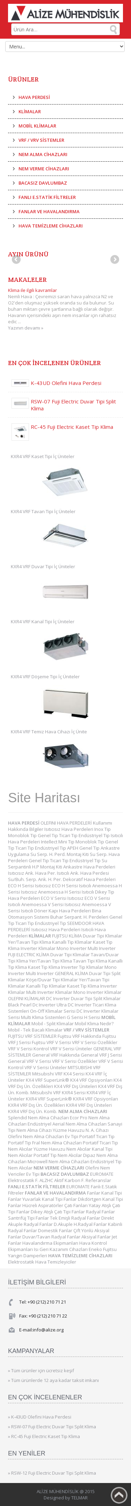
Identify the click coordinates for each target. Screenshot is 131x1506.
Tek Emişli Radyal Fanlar (75, 1218)
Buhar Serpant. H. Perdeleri (79, 917)
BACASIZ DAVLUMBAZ (43, 183)
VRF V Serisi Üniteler (71, 1048)
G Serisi (75, 1017)
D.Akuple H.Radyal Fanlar (81, 1224)
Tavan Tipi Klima (90, 961)
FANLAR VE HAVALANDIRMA (49, 211)
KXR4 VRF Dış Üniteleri (89, 1105)
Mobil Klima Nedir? (94, 1023)
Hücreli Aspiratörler (43, 1205)
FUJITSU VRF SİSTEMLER (33, 1036)
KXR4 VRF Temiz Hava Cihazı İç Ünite (49, 731)
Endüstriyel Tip (95, 835)
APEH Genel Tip (84, 848)
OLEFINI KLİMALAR (27, 998)
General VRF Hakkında (56, 1055)
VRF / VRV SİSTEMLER (41, 140)
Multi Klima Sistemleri (44, 1017)
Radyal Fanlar (100, 1211)
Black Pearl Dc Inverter (32, 1005)
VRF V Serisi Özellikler (94, 1042)
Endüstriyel (40, 1124)
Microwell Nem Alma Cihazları (59, 1161)
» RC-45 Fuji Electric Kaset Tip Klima (44, 1436)
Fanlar (94, 1193)
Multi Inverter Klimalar (49, 992)
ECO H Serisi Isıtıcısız (30, 885)
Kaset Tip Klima (44, 967)
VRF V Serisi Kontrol (29, 1048)
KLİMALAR (30, 111)
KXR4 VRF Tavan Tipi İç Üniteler (43, 511)
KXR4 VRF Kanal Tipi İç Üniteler (42, 621)
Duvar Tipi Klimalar (102, 936)
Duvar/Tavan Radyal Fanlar (51, 1237)
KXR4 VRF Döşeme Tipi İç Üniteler (45, 676)
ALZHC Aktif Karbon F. (62, 1180)
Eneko (96, 1249)
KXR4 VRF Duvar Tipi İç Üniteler (43, 566)
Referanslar (98, 1180)
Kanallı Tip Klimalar (72, 942)
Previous (17, 260)
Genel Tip (48, 835)
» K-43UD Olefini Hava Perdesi (39, 1417)
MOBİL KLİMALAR (37, 126)
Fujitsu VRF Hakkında (80, 1036)
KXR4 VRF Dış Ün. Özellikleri (37, 1105)
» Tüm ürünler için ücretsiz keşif (41, 1370)
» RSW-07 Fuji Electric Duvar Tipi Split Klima (52, 1426)
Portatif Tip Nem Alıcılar (58, 1155)
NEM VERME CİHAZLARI (44, 168)
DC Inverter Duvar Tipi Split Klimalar (83, 998)
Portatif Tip (20, 1143)
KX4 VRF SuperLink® (48, 1080)
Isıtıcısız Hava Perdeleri (69, 829)
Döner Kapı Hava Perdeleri (63, 911)
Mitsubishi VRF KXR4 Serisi (58, 1092)
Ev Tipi (72, 1136)
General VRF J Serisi (101, 1055)
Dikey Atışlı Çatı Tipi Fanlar (58, 1211)
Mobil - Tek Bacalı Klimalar (36, 1030)
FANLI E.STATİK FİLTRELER (47, 197)
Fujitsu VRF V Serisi (52, 1042)
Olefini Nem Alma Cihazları (36, 1136)
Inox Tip (102, 829)
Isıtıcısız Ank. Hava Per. (32, 873)
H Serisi (92, 1017)
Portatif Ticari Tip (97, 1136)
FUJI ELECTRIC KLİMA (29, 954)
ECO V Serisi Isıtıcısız (63, 898)
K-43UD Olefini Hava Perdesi (66, 382)
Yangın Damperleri (28, 1255)
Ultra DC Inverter (75, 1005)
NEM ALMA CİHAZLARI (43, 154)
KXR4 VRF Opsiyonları (95, 1099)
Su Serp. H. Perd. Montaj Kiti (60, 854)
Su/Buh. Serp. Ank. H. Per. (35, 879)
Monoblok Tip (23, 835)
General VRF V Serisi (30, 1061)
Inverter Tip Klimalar (82, 967)
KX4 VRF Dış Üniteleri (76, 1086)
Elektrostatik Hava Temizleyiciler (42, 1262)
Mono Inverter (72, 948)
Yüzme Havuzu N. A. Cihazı (81, 1130)
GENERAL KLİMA (72, 973)
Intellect (49, 842)
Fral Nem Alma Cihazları (57, 1143)
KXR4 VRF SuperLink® (49, 1099)
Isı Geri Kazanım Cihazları (61, 1249)
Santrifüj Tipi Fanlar (29, 1218)
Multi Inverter (102, 948)
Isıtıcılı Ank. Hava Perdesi (83, 873)
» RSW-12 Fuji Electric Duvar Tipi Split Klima (52, 1473)
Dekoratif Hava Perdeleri (89, 879)
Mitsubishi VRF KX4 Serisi (59, 1074)
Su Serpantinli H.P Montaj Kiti (57, 863)
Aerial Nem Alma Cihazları (80, 1124)
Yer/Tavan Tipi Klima (30, 942)
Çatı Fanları (76, 1205)
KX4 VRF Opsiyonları (92, 1080)
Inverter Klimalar (39, 948)
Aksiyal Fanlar (96, 1237)
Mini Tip (66, 842)
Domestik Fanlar (55, 1230)
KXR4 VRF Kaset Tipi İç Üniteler (42, 456)
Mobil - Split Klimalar (53, 1023)
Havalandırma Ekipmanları (50, 1243)
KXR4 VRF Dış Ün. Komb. (33, 1111)
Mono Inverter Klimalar (97, 992)
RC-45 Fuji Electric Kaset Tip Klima (72, 426)
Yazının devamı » (25, 328)
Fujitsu (110, 1249)
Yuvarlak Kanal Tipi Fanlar (50, 1199)
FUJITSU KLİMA (67, 936)
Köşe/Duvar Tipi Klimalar (52, 979)
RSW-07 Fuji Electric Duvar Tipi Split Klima (73, 405)
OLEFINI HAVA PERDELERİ (67, 823)
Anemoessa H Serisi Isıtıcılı (66, 892)
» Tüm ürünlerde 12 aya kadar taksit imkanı (53, 1380)
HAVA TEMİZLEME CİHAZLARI (51, 226)
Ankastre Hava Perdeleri (89, 867)
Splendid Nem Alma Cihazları (39, 1117)
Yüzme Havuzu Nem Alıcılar (63, 1149)
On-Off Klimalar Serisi (53, 1011)
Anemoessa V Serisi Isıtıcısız (51, 904)
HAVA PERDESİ (34, 97)
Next (114, 260)
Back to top (119, 1495)
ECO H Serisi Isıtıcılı (72, 885)
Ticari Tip (69, 835)
